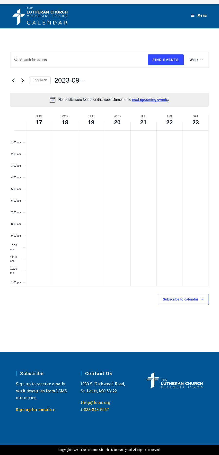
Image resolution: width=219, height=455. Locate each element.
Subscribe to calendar (180, 299)
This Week (40, 80)
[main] (109, 190)
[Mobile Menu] (199, 15)
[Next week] (23, 80)
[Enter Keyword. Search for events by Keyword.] (79, 60)
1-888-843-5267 (95, 409)
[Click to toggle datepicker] (69, 80)
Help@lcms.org (95, 402)
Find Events (166, 60)
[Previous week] (13, 80)
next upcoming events (150, 100)
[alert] (109, 99)
